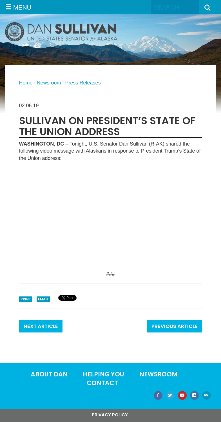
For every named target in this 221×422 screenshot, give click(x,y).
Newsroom (49, 83)
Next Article (41, 326)
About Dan (49, 374)
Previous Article (174, 326)
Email (43, 299)
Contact (102, 383)
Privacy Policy (110, 415)
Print (26, 299)
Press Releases (83, 83)
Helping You (103, 374)
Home (26, 83)
